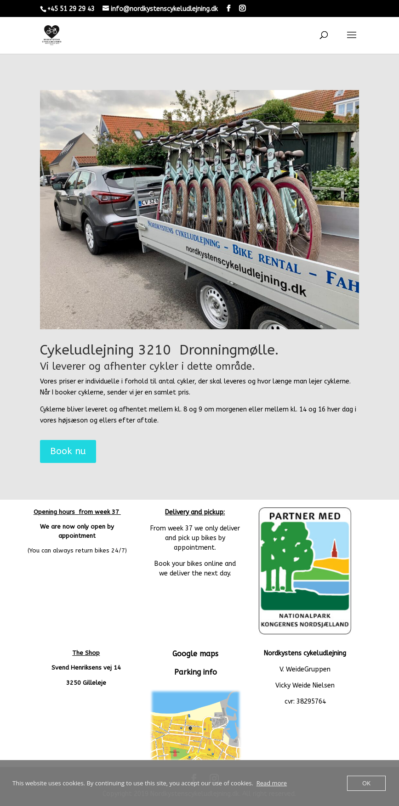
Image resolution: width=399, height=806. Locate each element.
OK (366, 783)
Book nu (68, 451)
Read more (271, 783)
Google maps (195, 653)
